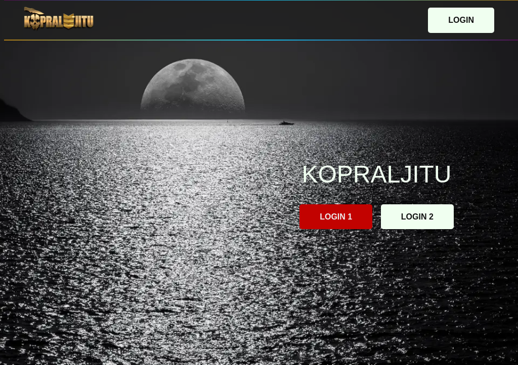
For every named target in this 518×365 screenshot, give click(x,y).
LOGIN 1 (336, 216)
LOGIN (461, 20)
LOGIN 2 (417, 216)
